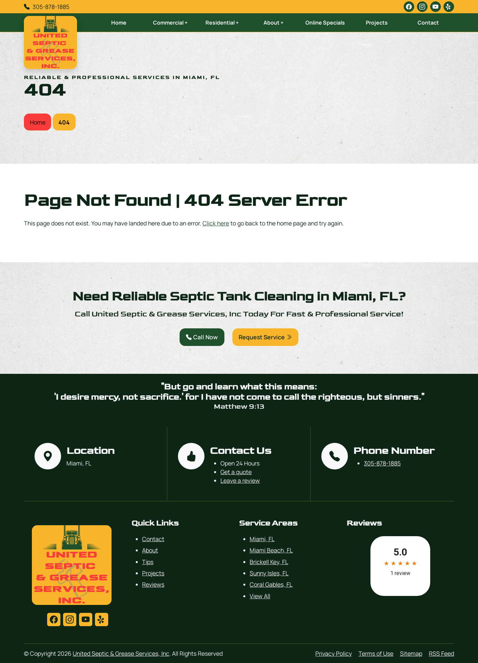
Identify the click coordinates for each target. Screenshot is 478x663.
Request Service (265, 337)
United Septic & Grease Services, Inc (121, 653)
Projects (377, 22)
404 (64, 122)
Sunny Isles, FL (269, 573)
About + (273, 22)
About (150, 550)
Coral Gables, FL (271, 584)
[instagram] (422, 6)
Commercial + (170, 22)
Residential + (222, 22)
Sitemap (411, 653)
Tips (147, 562)
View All (260, 596)
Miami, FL (262, 539)
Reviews (153, 584)
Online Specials (325, 22)
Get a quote (236, 472)
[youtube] (435, 6)
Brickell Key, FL (269, 562)
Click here (215, 223)
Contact (428, 22)
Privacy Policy (333, 653)
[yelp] (448, 6)
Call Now (202, 337)
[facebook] (409, 6)
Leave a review (240, 480)
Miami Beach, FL (271, 550)
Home (118, 22)
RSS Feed (441, 653)
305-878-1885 (51, 7)
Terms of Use (375, 653)
